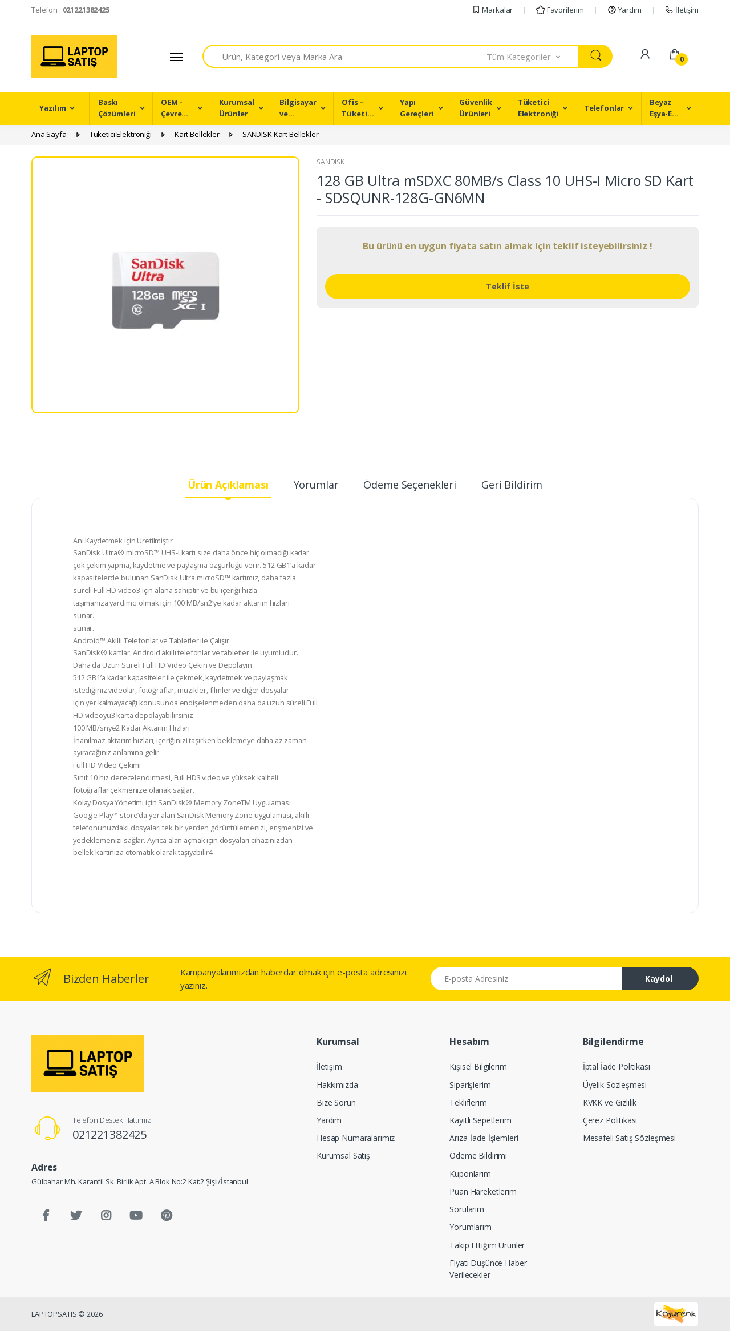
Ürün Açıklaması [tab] (228, 484)
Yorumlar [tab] (316, 484)
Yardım (624, 10)
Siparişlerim (469, 1084)
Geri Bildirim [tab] (511, 484)
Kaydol (658, 978)
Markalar (492, 10)
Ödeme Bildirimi (478, 1155)
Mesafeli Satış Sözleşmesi (629, 1137)
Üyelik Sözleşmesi (615, 1084)
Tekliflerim (467, 1102)
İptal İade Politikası (616, 1066)
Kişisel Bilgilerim (477, 1066)
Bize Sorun (336, 1102)
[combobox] (344, 56)
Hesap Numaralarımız (356, 1137)
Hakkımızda (337, 1084)
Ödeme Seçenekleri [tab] (409, 484)
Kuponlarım (470, 1173)
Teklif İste (507, 286)
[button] (533, 56)
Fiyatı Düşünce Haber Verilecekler (487, 1268)
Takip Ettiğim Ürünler (487, 1245)
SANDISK (330, 162)
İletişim (681, 10)
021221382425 (109, 1134)
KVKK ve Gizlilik (610, 1102)
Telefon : (70, 10)
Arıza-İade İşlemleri (483, 1137)
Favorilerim (560, 10)
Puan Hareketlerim (483, 1191)
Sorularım (466, 1209)
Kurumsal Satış (343, 1155)
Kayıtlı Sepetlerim (480, 1120)
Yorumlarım (470, 1226)
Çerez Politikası (610, 1120)
